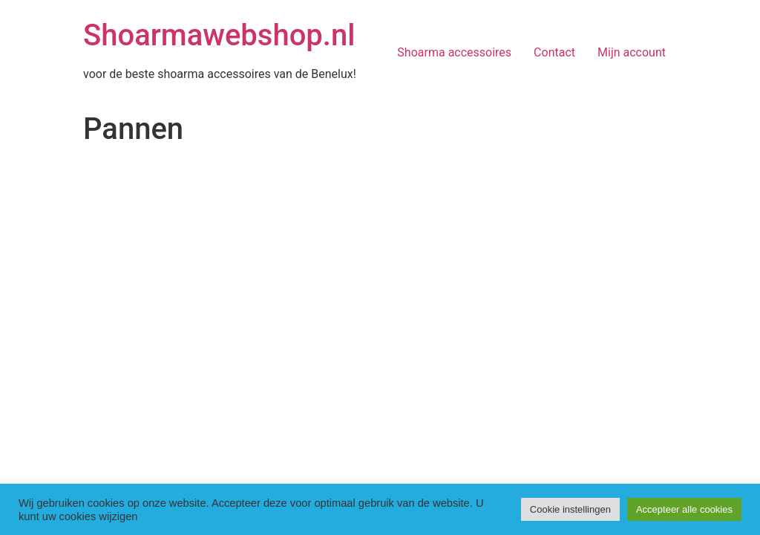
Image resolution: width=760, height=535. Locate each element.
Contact (554, 52)
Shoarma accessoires (454, 52)
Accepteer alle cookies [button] (684, 509)
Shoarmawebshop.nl (219, 35)
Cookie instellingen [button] (570, 509)
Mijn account (631, 52)
